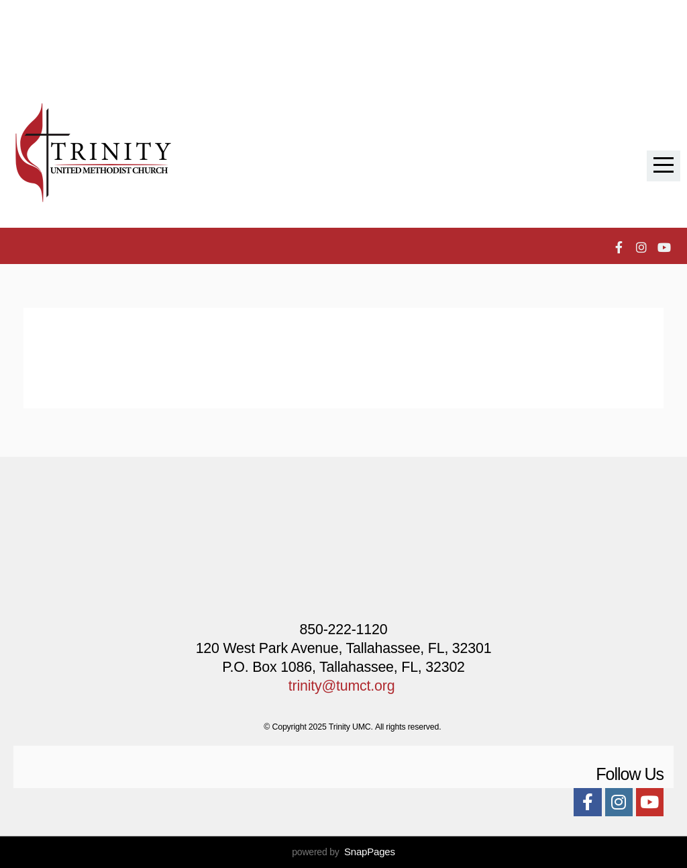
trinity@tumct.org (341, 686)
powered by (343, 852)
